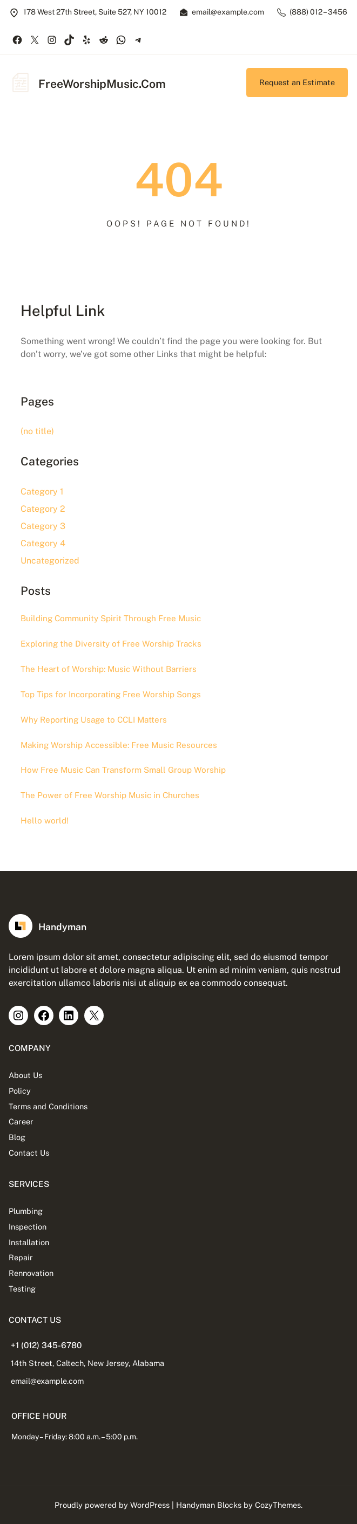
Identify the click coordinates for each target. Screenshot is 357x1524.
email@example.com (47, 1380)
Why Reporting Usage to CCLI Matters (94, 719)
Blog (17, 1137)
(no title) (37, 431)
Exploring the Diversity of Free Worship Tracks (111, 643)
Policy (20, 1090)
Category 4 (43, 543)
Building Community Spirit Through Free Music (111, 618)
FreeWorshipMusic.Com (102, 84)
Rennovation (31, 1273)
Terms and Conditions (48, 1106)
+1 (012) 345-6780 (46, 1345)
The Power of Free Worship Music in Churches (110, 795)
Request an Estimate (297, 82)
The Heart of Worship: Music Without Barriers (109, 669)
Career (21, 1121)
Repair (21, 1257)
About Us (25, 1075)
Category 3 (43, 526)
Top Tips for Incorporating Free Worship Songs (111, 694)
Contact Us (29, 1152)
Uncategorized (50, 560)
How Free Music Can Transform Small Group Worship (123, 769)
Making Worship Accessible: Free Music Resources (119, 745)
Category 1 (42, 491)
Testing (22, 1288)
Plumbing (26, 1211)
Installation (29, 1242)
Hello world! (45, 820)
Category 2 (43, 509)
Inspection (27, 1226)
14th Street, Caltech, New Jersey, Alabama (87, 1363)
